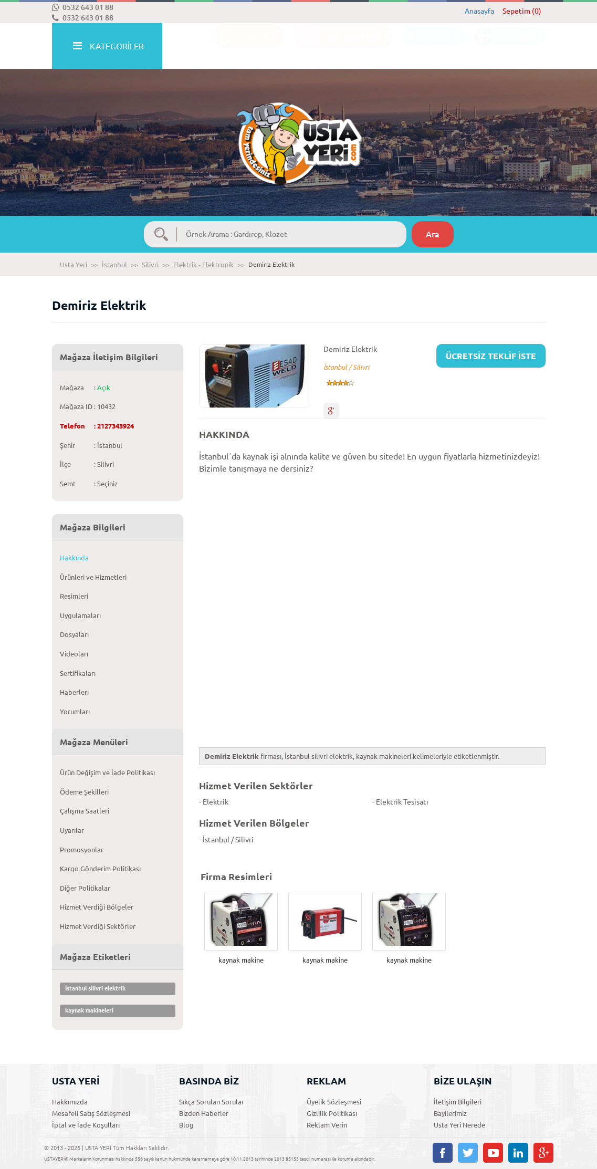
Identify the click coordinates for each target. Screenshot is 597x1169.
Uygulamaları (80, 615)
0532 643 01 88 (82, 7)
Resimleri (74, 596)
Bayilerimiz (450, 1113)
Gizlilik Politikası (332, 1113)
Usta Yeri (73, 264)
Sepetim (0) (521, 11)
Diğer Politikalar (85, 888)
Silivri (150, 264)
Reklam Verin (327, 1125)
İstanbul (114, 264)
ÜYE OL (427, 46)
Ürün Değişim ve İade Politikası (107, 772)
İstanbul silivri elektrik (95, 988)
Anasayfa (479, 11)
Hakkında (74, 557)
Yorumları (75, 711)
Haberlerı (74, 692)
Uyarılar (72, 830)
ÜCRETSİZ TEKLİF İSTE (491, 356)
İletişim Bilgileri (457, 1101)
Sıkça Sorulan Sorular (211, 1101)
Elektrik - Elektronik (203, 264)
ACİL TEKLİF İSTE (337, 46)
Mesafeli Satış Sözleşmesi (91, 1113)
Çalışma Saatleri (84, 811)
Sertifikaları (78, 673)
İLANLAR (243, 46)
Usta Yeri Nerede (459, 1125)
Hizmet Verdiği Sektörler (97, 926)
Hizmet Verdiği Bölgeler (96, 907)
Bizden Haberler (203, 1113)
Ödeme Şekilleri (84, 792)
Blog (186, 1125)
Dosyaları (74, 634)
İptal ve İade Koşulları (86, 1125)
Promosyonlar (81, 849)
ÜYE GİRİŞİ (504, 46)
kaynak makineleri (89, 1010)
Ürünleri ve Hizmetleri (93, 577)
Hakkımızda (70, 1101)
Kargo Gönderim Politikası (100, 868)
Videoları (74, 653)
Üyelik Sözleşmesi (334, 1101)
